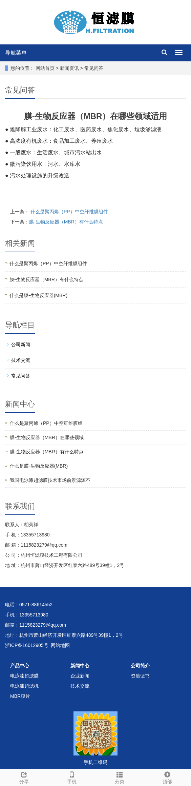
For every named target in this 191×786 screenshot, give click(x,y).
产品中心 (19, 665)
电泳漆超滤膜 (24, 676)
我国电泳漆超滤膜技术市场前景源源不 (50, 480)
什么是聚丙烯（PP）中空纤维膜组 (46, 423)
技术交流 (20, 360)
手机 (72, 776)
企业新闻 (79, 676)
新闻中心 (79, 665)
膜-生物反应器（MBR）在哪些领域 (47, 437)
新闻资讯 (70, 68)
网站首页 (45, 68)
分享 (24, 776)
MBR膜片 (20, 696)
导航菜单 (16, 53)
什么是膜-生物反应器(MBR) (38, 295)
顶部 (167, 776)
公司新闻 (20, 344)
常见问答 (93, 68)
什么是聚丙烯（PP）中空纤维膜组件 (68, 211)
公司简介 (140, 665)
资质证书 (140, 676)
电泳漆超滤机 (24, 686)
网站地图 (60, 645)
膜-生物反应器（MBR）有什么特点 (66, 221)
